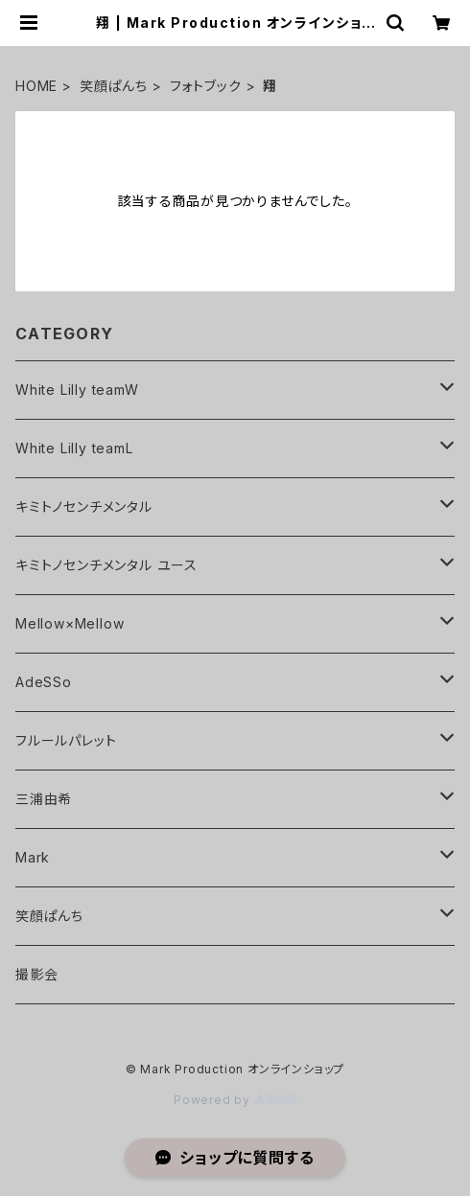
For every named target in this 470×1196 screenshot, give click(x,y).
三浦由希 (43, 799)
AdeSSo (43, 682)
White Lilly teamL (74, 448)
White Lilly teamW (77, 389)
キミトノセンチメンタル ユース (106, 565)
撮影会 (36, 974)
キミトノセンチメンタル (84, 506)
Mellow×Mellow (69, 623)
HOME (36, 86)
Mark (32, 857)
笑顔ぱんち (114, 86)
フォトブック (206, 86)
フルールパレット (65, 740)
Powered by (235, 1099)
